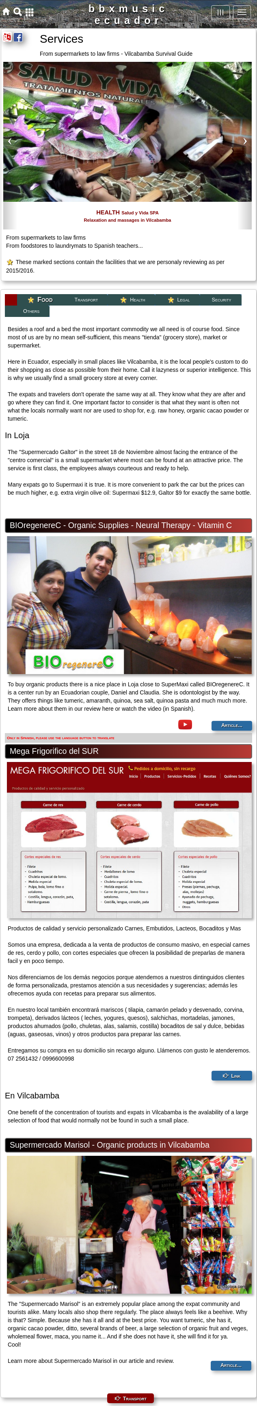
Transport (135, 1399)
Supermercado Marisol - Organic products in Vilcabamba (109, 1144)
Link (235, 1076)
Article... (231, 725)
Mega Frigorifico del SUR (54, 751)
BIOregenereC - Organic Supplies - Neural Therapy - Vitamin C (121, 525)
